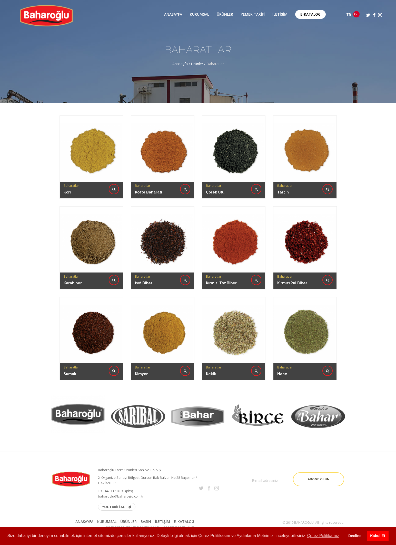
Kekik (212, 362)
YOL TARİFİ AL (116, 506)
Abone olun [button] (319, 479)
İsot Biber (144, 271)
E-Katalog (310, 14)
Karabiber (73, 271)
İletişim (280, 14)
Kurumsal (199, 14)
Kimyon (142, 362)
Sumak (71, 362)
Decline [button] (354, 536)
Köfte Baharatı (148, 192)
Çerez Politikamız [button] (323, 535)
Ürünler (225, 14)
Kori (67, 192)
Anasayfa (173, 14)
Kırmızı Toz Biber (222, 271)
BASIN (146, 521)
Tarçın (283, 192)
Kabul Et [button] (377, 536)
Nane (283, 362)
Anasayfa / (181, 63)
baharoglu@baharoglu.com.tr (121, 496)
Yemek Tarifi (253, 14)
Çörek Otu (215, 192)
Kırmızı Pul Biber (292, 271)
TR (353, 14)
